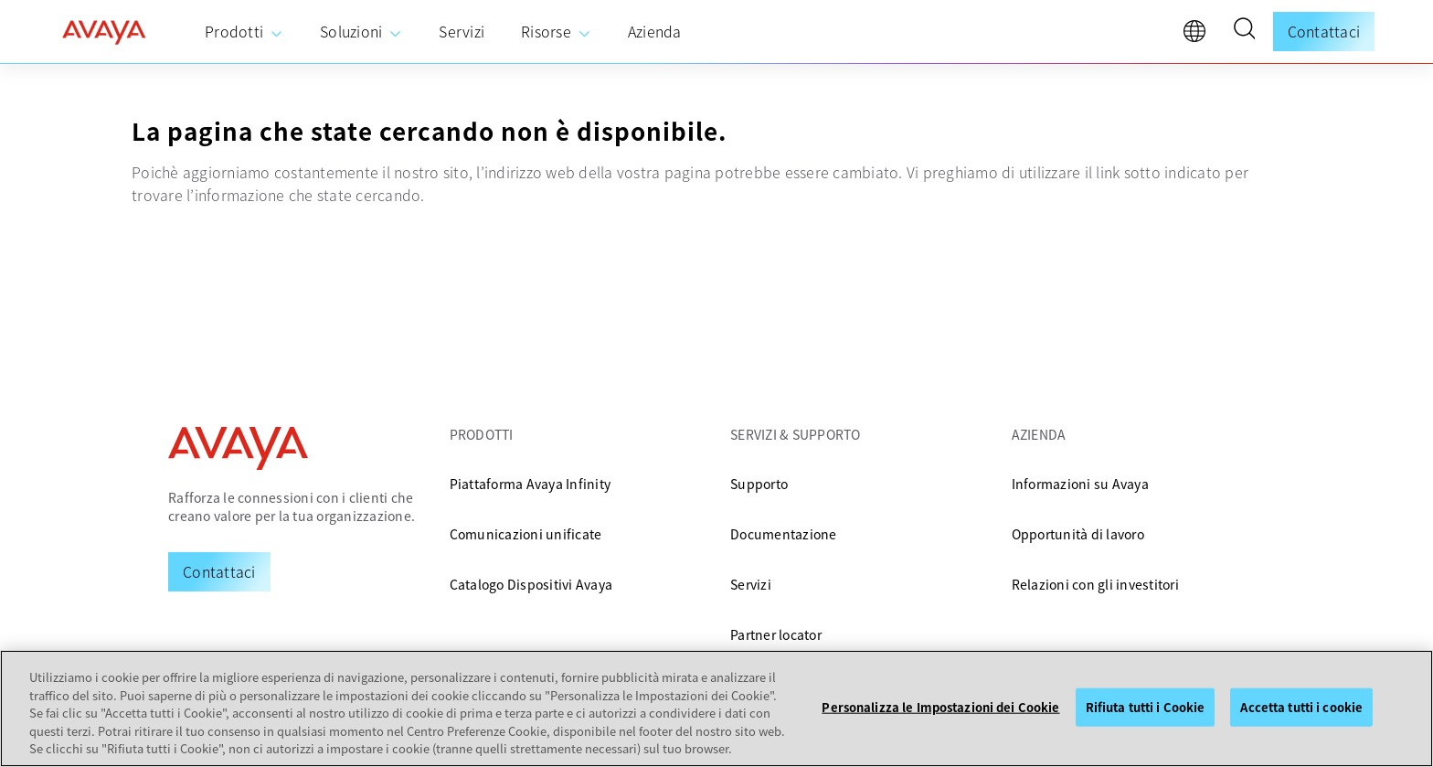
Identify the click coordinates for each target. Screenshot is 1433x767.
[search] (1244, 31)
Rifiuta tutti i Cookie (1145, 707)
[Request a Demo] (219, 571)
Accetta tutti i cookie (1301, 707)
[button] (1244, 31)
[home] (104, 32)
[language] (1199, 36)
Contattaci (1324, 31)
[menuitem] (244, 32)
